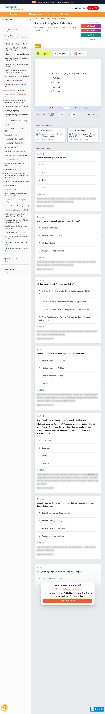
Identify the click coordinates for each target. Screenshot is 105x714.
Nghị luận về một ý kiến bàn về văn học (16, 116)
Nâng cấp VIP (68, 601)
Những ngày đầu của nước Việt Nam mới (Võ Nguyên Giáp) (17, 221)
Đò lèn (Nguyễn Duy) (11, 159)
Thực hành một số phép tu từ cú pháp (15, 164)
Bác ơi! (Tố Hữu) (10, 186)
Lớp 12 (37, 19)
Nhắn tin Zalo (97, 709)
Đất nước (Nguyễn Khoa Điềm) (15, 139)
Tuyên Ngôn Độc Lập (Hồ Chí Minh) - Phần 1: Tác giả (16, 49)
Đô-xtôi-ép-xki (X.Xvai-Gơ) (13, 80)
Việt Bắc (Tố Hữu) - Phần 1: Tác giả (16, 121)
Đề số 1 (37, 46)
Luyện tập (61, 53)
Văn (42, 19)
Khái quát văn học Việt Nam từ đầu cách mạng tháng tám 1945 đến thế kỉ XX (17, 38)
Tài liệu (53, 14)
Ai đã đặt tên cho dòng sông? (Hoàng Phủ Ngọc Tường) (15, 215)
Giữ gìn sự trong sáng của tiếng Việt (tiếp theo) (17, 65)
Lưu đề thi (91, 39)
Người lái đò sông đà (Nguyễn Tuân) (17, 206)
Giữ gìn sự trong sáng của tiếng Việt (17, 54)
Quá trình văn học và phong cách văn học (16, 201)
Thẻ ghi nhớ (42, 53)
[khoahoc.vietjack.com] (14, 8)
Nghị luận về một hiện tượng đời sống (15, 85)
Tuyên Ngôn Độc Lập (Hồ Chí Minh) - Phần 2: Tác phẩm (16, 59)
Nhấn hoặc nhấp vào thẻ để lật (67, 108)
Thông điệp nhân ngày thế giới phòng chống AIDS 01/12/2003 (15, 102)
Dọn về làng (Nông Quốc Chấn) (15, 151)
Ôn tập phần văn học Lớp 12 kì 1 (15, 232)
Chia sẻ (91, 26)
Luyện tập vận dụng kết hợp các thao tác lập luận (15, 195)
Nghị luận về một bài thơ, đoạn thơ (16, 107)
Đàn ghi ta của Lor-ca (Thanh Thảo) (17, 182)
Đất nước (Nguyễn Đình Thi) (14, 143)
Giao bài (91, 30)
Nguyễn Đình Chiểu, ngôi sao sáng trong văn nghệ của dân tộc (16, 71)
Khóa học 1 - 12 (18, 14)
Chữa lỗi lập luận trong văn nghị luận (17, 210)
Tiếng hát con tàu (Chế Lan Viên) (16, 155)
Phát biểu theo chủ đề (12, 135)
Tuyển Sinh (67, 14)
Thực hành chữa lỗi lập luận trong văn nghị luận (16, 227)
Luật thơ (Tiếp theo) (11, 147)
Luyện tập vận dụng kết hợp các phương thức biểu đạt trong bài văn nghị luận (16, 175)
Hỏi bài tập (4, 707)
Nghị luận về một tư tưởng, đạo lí (16, 44)
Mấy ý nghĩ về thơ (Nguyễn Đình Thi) (17, 76)
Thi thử (78, 53)
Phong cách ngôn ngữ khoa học (15, 90)
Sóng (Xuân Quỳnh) (11, 169)
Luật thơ (7, 125)
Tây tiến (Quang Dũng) (12, 111)
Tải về (91, 35)
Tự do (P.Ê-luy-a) (10, 190)
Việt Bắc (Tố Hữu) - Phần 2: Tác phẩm (15, 130)
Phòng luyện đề (37, 14)
